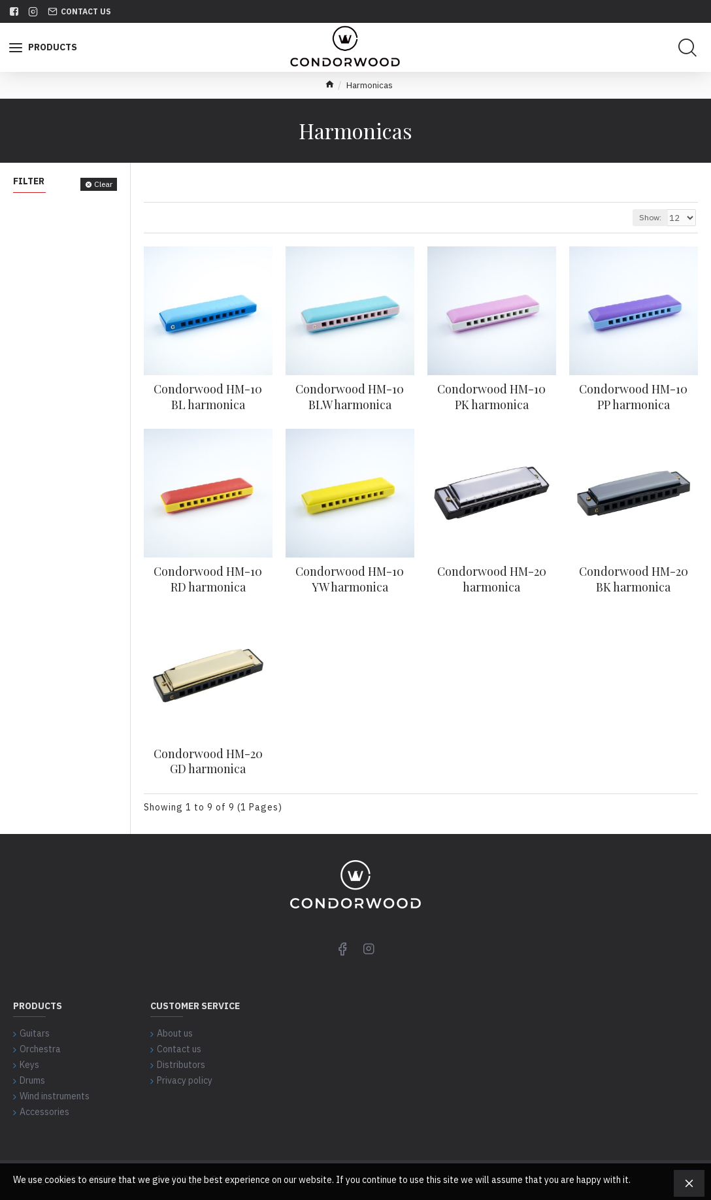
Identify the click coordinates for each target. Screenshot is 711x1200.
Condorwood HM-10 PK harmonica (491, 397)
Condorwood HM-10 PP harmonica (633, 397)
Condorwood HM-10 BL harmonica (208, 397)
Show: (652, 217)
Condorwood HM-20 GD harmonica (208, 761)
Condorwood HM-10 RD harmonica (208, 579)
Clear (103, 184)
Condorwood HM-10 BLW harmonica (349, 397)
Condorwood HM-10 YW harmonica (349, 579)
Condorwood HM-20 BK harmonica (633, 579)
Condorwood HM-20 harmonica (491, 579)
